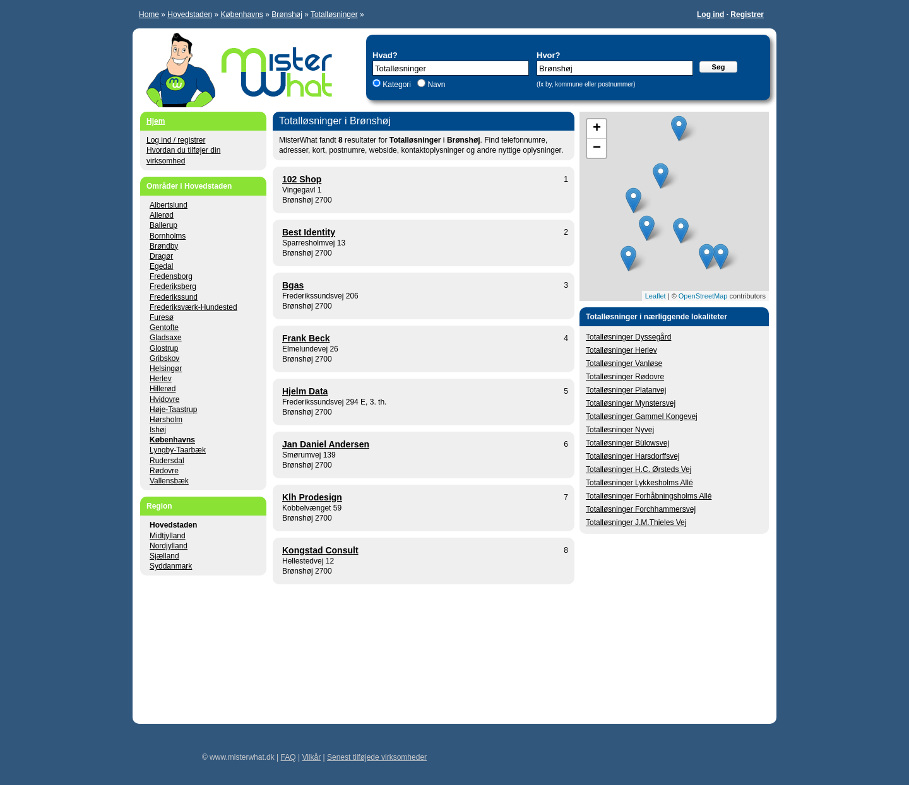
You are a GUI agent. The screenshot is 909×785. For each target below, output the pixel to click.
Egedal (161, 266)
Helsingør (166, 368)
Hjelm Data (305, 391)
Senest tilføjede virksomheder (377, 757)
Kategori (397, 84)
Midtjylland (168, 535)
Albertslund (168, 205)
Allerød (162, 215)
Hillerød (162, 388)
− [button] (597, 148)
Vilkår (311, 757)
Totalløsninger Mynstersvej (630, 403)
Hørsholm (166, 419)
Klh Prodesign (312, 497)
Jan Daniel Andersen (325, 444)
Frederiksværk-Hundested (193, 307)
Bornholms (168, 236)
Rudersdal (167, 460)
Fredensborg (171, 276)
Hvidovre (164, 399)
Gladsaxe (166, 337)
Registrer (747, 14)
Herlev (161, 378)
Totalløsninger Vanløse (624, 363)
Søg (718, 67)
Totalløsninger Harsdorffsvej (633, 456)
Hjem (155, 121)
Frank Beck (306, 338)
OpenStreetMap (703, 296)
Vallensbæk (169, 480)
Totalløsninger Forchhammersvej (641, 509)
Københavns (241, 14)
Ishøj (158, 429)
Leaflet (655, 296)
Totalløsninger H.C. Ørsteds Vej (638, 469)
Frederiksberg (173, 286)
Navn (435, 84)
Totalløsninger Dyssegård (628, 337)
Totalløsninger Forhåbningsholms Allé (648, 496)
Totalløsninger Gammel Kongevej (642, 416)
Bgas (293, 285)
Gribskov (164, 358)
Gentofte (164, 327)
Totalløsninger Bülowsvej (627, 443)
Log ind (710, 14)
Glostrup (164, 348)
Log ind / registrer (175, 140)
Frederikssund (174, 297)
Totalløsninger (334, 14)
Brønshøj (286, 14)
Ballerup (163, 225)
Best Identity (308, 232)
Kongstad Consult (320, 550)
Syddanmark (171, 566)
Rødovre (164, 470)
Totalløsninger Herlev (621, 350)
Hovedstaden (189, 14)
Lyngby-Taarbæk (178, 450)
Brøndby (164, 246)
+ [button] (597, 128)
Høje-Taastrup (173, 409)
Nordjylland (168, 545)
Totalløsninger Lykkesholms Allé (639, 482)
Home (149, 14)
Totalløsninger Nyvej (620, 429)
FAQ (288, 757)
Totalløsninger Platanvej (626, 390)
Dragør (161, 256)
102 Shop (301, 179)
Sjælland (164, 556)
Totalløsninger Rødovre (625, 376)
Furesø (162, 317)
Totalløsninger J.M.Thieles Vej (636, 522)
